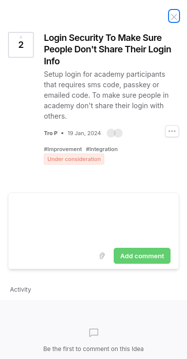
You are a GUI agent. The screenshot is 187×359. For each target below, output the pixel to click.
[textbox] (93, 218)
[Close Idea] (174, 16)
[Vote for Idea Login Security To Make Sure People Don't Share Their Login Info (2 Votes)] (21, 45)
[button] (115, 133)
